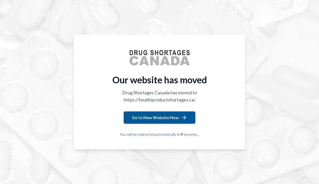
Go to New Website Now (159, 117)
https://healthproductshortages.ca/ (160, 99)
